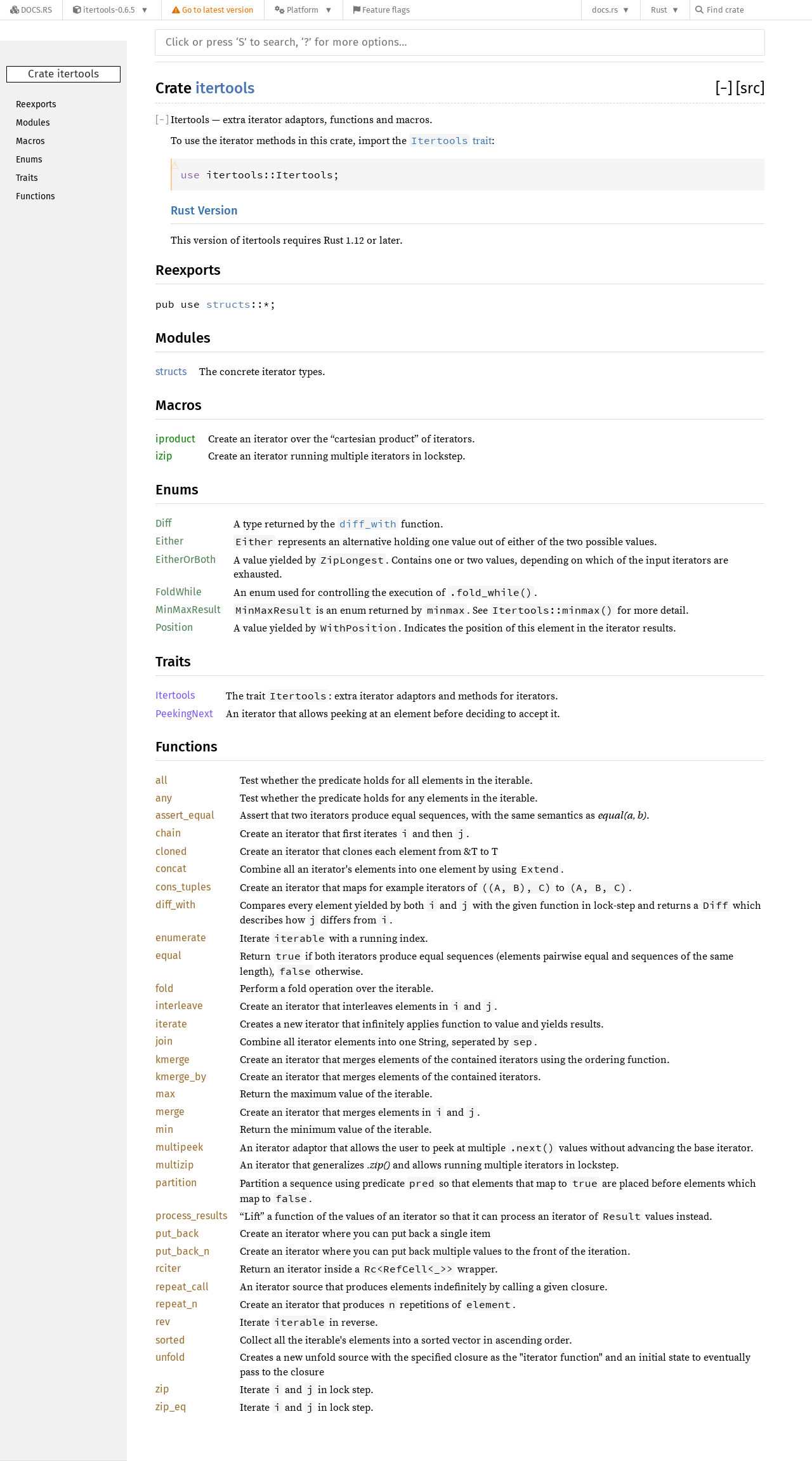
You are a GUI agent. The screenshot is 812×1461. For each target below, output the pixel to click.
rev (162, 1322)
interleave (179, 1006)
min (164, 1129)
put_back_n (182, 1251)
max (165, 1094)
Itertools (175, 695)
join (164, 1041)
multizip (174, 1165)
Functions (35, 196)
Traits (27, 178)
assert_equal (184, 815)
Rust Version (204, 211)
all (161, 780)
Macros (30, 141)
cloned (171, 851)
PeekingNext (184, 714)
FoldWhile (178, 592)
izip (164, 456)
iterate (171, 1024)
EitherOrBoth (185, 559)
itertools (224, 88)
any (163, 798)
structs (228, 304)
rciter (168, 1268)
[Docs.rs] (31, 10)
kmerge (172, 1060)
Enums (29, 159)
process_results (191, 1216)
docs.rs (605, 10)
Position (174, 627)
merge (170, 1112)
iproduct (175, 439)
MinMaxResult (188, 610)
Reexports (36, 104)
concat (171, 869)
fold (164, 988)
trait (450, 141)
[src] (750, 88)
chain (168, 833)
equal (168, 955)
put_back (177, 1233)
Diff (163, 523)
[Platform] (304, 10)
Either (169, 541)
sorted (170, 1340)
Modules (33, 122)
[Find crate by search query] (758, 10)
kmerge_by (180, 1077)
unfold (170, 1357)
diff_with (175, 905)
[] (726, 88)
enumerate (180, 938)
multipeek (179, 1147)
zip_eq (170, 1407)
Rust (659, 10)
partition (176, 1183)
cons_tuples (183, 887)
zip (162, 1389)
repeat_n (176, 1304)
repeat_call (182, 1287)
